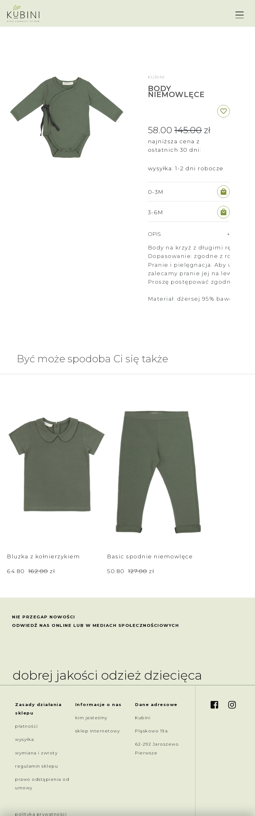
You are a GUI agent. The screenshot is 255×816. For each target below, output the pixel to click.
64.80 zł (31, 520)
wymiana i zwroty (36, 701)
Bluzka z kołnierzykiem (29, 500)
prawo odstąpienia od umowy (42, 732)
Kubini (156, 76)
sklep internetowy (97, 679)
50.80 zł (90, 520)
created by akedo (220, 798)
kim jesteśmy (91, 666)
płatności (26, 674)
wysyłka (24, 688)
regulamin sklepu (36, 714)
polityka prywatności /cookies (41, 767)
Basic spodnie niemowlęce (89, 500)
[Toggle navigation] (239, 13)
